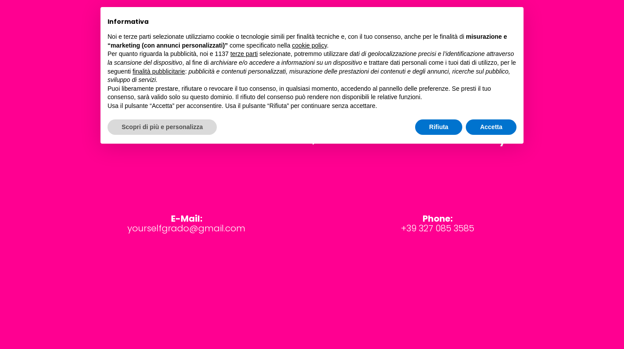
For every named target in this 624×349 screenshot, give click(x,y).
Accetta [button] (491, 126)
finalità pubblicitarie (159, 71)
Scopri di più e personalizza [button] (162, 126)
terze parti (244, 53)
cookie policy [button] (309, 45)
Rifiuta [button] (439, 126)
